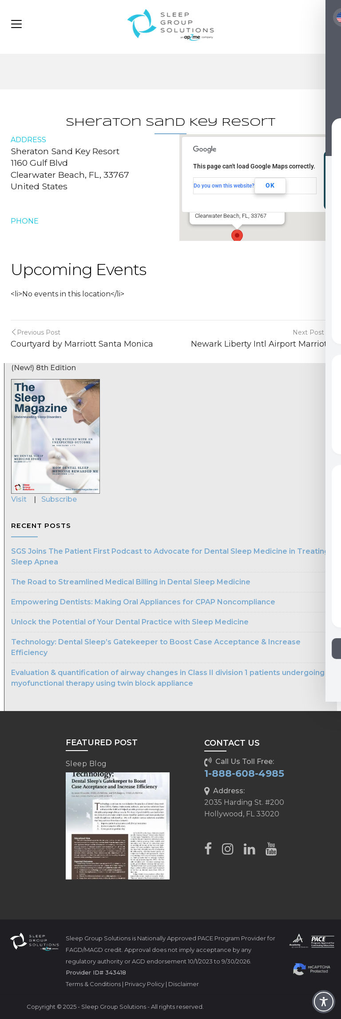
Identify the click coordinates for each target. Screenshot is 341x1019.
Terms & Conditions (93, 983)
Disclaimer (183, 983)
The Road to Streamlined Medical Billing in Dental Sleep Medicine (130, 582)
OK (270, 185)
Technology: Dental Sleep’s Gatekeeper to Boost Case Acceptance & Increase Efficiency (156, 647)
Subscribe (59, 499)
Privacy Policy (144, 983)
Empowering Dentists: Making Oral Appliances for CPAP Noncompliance (143, 602)
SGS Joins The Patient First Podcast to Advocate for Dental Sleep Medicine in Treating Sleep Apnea (170, 556)
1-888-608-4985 (244, 773)
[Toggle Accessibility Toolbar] (323, 1001)
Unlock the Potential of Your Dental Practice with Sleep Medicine (130, 622)
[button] (237, 237)
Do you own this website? (224, 186)
